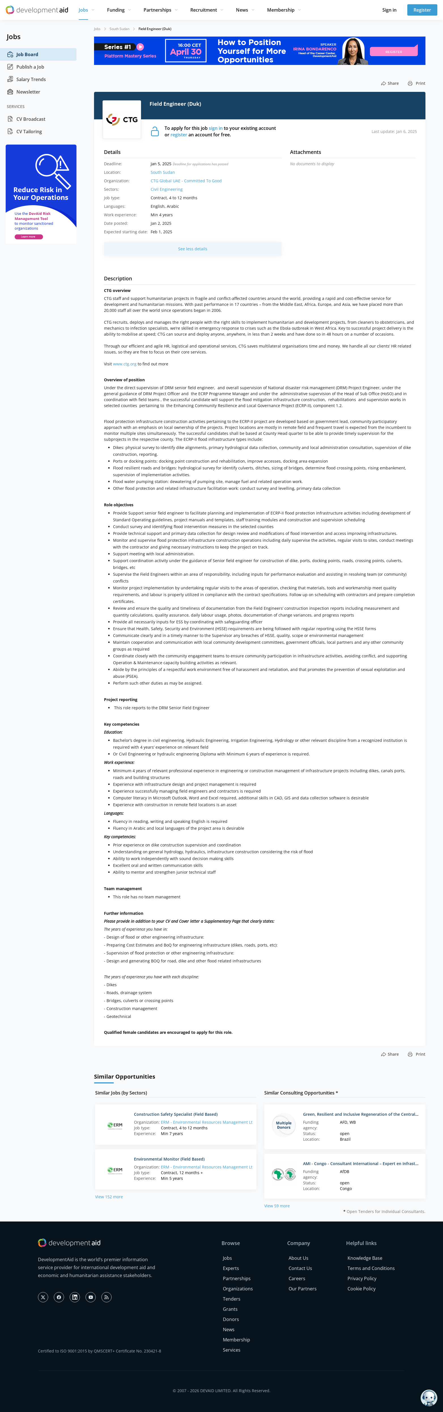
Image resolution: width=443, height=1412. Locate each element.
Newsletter (23, 91)
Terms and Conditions (371, 1268)
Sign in (389, 10)
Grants (230, 1309)
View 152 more (109, 1196)
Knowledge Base (365, 1258)
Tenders (231, 1299)
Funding (116, 10)
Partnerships (157, 10)
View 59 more (277, 1205)
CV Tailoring (24, 131)
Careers (297, 1278)
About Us (298, 1258)
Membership (281, 10)
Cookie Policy (362, 1289)
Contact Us (300, 1268)
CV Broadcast (26, 119)
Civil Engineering (167, 189)
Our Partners (303, 1289)
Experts (231, 1268)
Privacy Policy (362, 1278)
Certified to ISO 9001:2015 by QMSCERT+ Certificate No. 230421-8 (99, 1351)
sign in (216, 128)
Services (231, 1350)
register (179, 135)
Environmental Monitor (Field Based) (169, 1159)
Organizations (238, 1289)
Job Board (22, 54)
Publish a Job (25, 66)
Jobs (83, 10)
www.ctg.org (125, 364)
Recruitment (203, 10)
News (242, 10)
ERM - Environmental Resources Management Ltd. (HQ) (213, 1122)
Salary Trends (26, 79)
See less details (192, 248)
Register (422, 10)
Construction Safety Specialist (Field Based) (176, 1114)
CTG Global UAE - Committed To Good (186, 180)
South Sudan (119, 28)
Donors (231, 1319)
